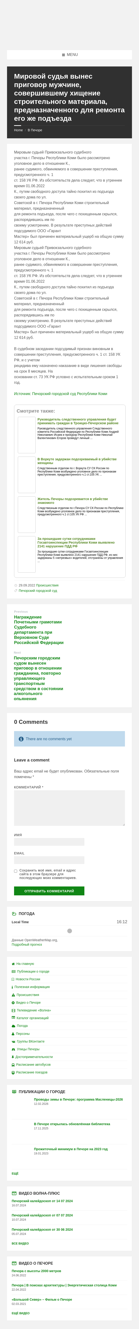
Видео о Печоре (26, 1002)
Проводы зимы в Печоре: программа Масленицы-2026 (78, 1099)
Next (17, 652)
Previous (21, 611)
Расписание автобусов (31, 1064)
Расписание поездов (29, 1072)
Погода (20, 1026)
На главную (23, 964)
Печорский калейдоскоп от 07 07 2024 (42, 1215)
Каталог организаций (30, 1018)
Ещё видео (21, 1313)
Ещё (15, 1173)
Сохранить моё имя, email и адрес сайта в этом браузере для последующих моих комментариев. (48, 874)
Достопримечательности (32, 1057)
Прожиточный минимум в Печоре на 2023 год (71, 1149)
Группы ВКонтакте (28, 1041)
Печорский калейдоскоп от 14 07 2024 (42, 1201)
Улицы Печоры (25, 1049)
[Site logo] (69, 41)
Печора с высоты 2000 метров (36, 1271)
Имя (18, 835)
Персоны (21, 1034)
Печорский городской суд (38, 591)
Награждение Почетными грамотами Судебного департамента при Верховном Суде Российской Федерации (39, 630)
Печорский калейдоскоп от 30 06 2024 (42, 1229)
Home (18, 130)
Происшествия (47, 585)
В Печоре (35, 130)
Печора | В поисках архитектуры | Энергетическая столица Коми (64, 1285)
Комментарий (28, 787)
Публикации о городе (30, 971)
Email (19, 853)
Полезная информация (31, 987)
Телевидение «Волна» (31, 1010)
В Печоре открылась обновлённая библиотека (72, 1124)
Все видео (20, 1243)
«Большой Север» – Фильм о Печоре (42, 1299)
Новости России (26, 979)
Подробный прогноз (27, 944)
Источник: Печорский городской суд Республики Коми (60, 394)
